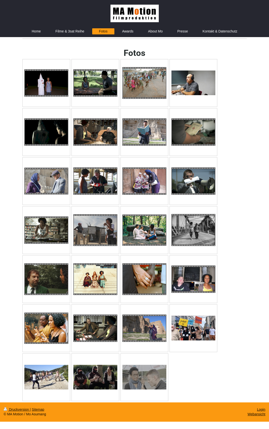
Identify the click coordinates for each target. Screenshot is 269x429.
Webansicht (256, 414)
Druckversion (17, 409)
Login (261, 409)
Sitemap (38, 409)
